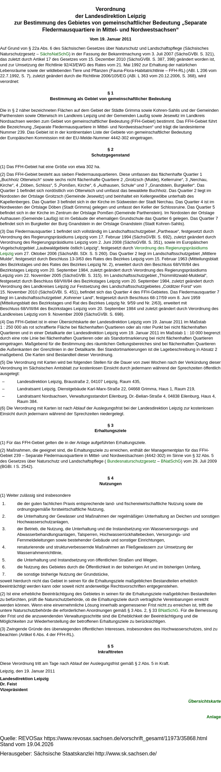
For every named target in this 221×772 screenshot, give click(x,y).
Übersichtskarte (204, 701)
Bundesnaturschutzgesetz (131, 461)
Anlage (213, 716)
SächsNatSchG (54, 53)
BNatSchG (171, 461)
